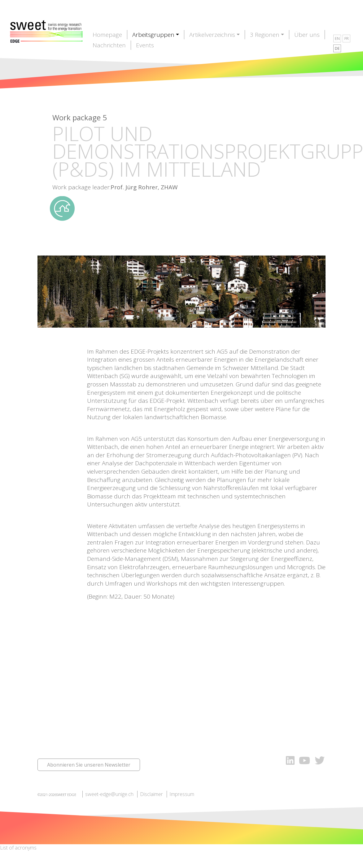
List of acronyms (18, 847)
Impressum (181, 794)
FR (346, 38)
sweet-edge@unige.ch (109, 794)
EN (337, 38)
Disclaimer (151, 794)
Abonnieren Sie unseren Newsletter (88, 764)
